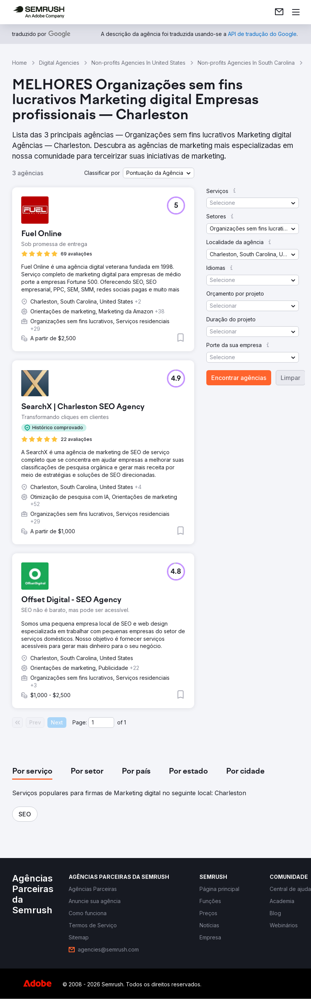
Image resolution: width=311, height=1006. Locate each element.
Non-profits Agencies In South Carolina (246, 62)
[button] (158, 173)
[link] (279, 12)
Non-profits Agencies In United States (138, 62)
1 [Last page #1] (125, 722)
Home (19, 62)
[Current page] (101, 722)
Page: (79, 722)
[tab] (32, 771)
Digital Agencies (59, 62)
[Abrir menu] (296, 12)
